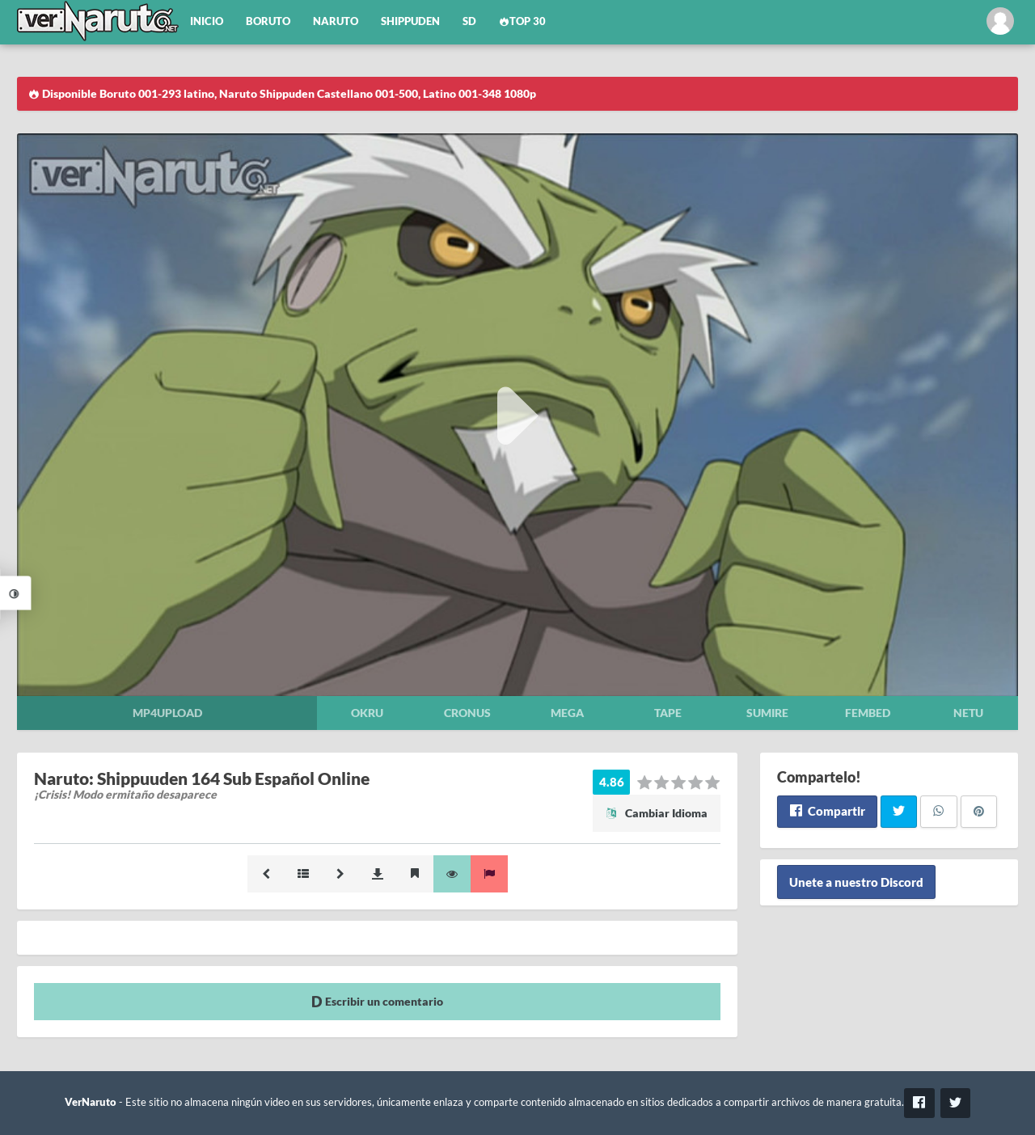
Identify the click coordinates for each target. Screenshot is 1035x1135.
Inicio (206, 21)
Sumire (767, 712)
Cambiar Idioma (657, 813)
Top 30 (522, 21)
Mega (567, 712)
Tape (668, 712)
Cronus (467, 712)
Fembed (867, 712)
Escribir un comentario (377, 1001)
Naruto (335, 21)
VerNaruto (90, 1102)
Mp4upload (167, 712)
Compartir (826, 811)
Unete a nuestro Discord (856, 882)
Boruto (268, 21)
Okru (367, 712)
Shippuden (410, 21)
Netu (968, 712)
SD (469, 21)
